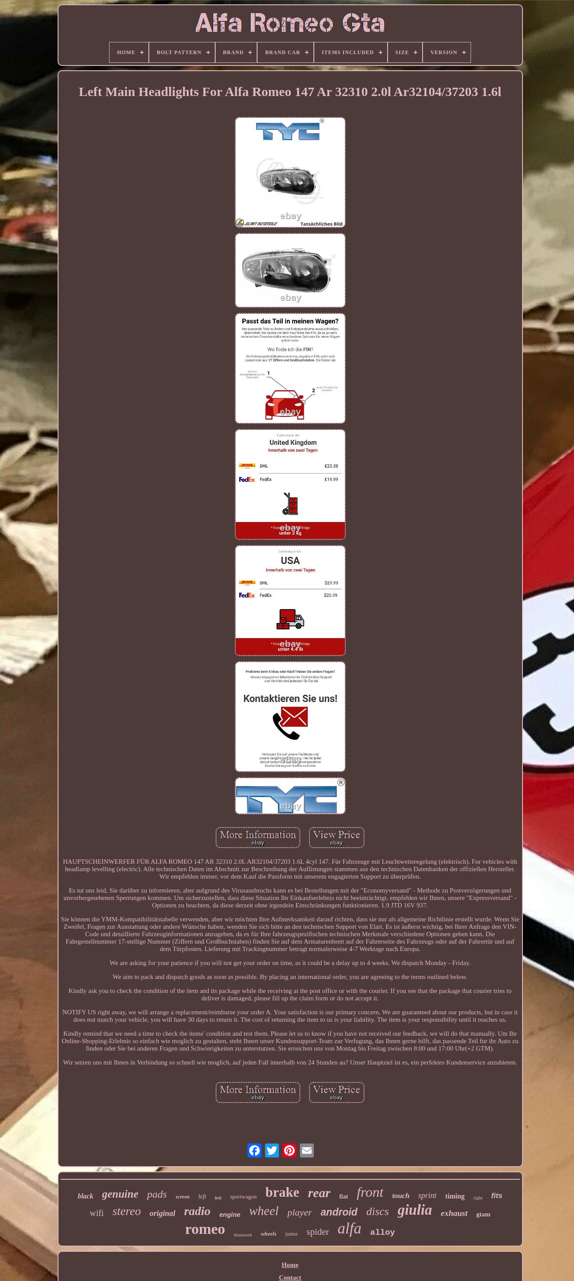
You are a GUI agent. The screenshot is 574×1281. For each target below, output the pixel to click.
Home (290, 1264)
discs (377, 1211)
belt (218, 1197)
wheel (264, 1211)
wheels (268, 1233)
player (299, 1212)
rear (319, 1192)
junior (291, 1234)
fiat (343, 1196)
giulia (415, 1210)
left (202, 1196)
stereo (127, 1211)
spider (317, 1231)
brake (282, 1192)
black (85, 1196)
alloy (382, 1232)
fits (496, 1196)
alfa (349, 1228)
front (370, 1192)
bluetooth (243, 1234)
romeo (205, 1229)
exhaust (454, 1213)
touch (400, 1196)
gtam (483, 1214)
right (478, 1197)
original (162, 1213)
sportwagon (243, 1196)
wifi (96, 1213)
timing (454, 1196)
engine (229, 1214)
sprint (427, 1195)
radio (197, 1211)
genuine (120, 1194)
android (339, 1212)
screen (182, 1197)
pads (157, 1194)
